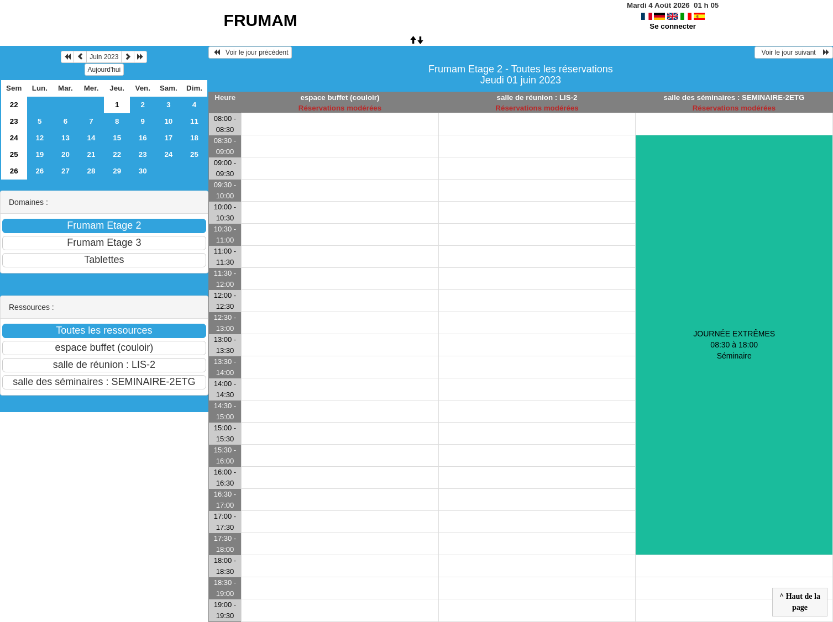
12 (39, 138)
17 (168, 138)
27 (65, 171)
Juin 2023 (104, 57)
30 (143, 171)
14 (91, 138)
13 (65, 138)
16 (143, 138)
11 (194, 121)
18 (194, 138)
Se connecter (672, 26)
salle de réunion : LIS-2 (537, 97)
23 (14, 121)
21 (91, 154)
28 (91, 171)
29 (117, 171)
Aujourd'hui (104, 69)
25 (14, 154)
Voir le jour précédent (250, 52)
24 (14, 138)
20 (65, 154)
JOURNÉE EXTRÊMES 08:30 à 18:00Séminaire (734, 344)
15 (117, 138)
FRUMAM (260, 20)
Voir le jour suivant (794, 52)
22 (14, 105)
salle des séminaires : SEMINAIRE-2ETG (734, 97)
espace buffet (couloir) (340, 97)
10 (168, 121)
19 (39, 154)
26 (14, 171)
